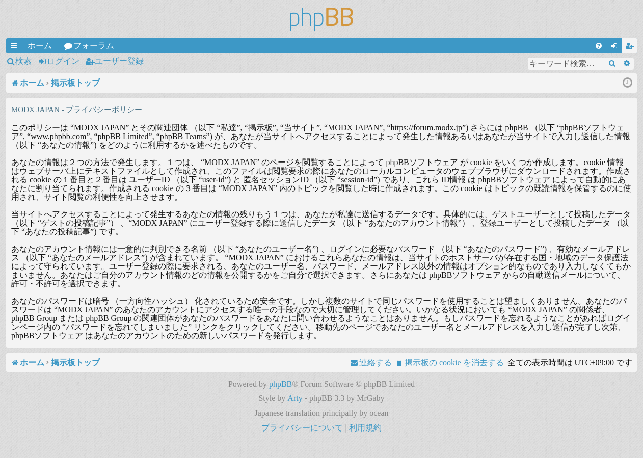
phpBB (280, 384)
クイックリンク (15, 47)
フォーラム (93, 45)
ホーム (40, 45)
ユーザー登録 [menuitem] (631, 47)
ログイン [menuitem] (616, 47)
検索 (23, 61)
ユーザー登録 (119, 61)
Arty (294, 398)
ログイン (63, 61)
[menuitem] (598, 45)
